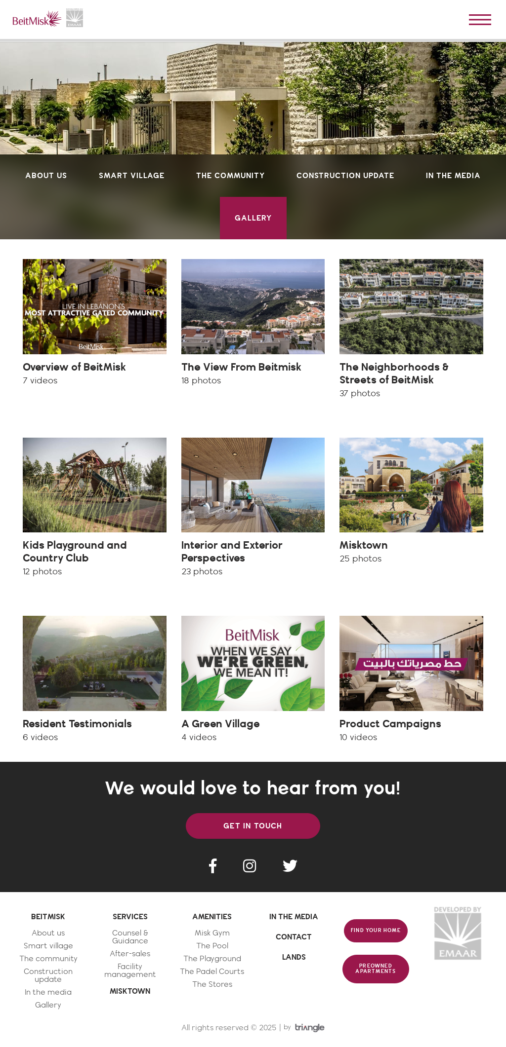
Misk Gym (212, 933)
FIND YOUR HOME (376, 931)
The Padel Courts (212, 972)
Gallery (48, 1005)
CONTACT (294, 937)
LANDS (294, 957)
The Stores (212, 984)
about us (46, 175)
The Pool (212, 946)
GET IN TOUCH (252, 826)
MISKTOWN (130, 991)
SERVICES (130, 916)
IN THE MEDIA (293, 916)
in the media (453, 175)
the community (230, 175)
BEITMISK (48, 916)
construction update (345, 175)
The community (48, 959)
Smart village (48, 946)
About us (48, 933)
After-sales (130, 954)
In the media (48, 992)
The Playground (212, 959)
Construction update (48, 976)
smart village (132, 175)
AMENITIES (212, 916)
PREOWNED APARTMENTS (375, 968)
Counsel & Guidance (130, 937)
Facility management (130, 971)
